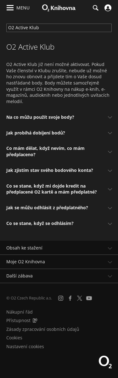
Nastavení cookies (25, 346)
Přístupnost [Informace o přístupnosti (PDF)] (18, 320)
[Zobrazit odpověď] (109, 117)
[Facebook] (70, 298)
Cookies (14, 338)
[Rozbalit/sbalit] (109, 248)
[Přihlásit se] (107, 8)
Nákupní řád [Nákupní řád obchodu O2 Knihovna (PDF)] (19, 312)
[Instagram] (60, 298)
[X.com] (79, 298)
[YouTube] (89, 298)
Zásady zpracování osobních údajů (42, 329)
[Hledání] (95, 8)
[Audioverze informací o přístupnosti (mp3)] (35, 320)
